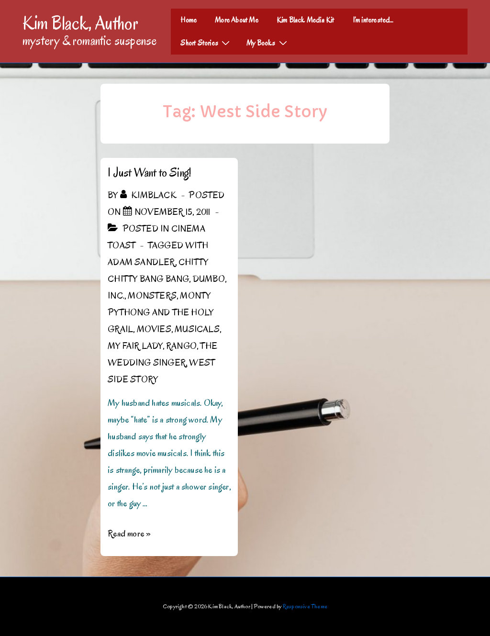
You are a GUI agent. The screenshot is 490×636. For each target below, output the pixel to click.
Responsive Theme (305, 606)
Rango (181, 346)
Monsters (152, 296)
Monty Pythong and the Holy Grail (160, 312)
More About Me (236, 20)
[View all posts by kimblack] (149, 195)
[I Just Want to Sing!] (172, 212)
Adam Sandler (141, 262)
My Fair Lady (135, 346)
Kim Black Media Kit (305, 20)
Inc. (116, 296)
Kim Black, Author (80, 23)
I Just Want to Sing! (149, 172)
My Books (268, 42)
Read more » (129, 533)
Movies (154, 329)
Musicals (197, 329)
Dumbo (209, 279)
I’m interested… (373, 20)
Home (188, 20)
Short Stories (206, 42)
